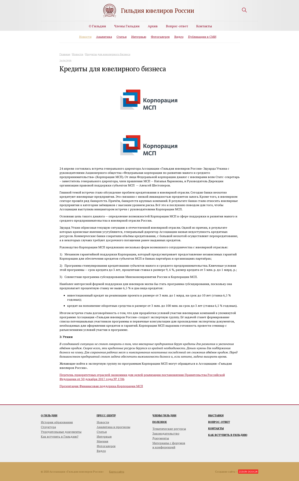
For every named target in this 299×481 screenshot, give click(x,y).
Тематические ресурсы (169, 429)
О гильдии (49, 415)
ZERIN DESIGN (248, 471)
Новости (85, 37)
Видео (178, 37)
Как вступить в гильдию (227, 435)
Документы (160, 438)
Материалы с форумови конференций (168, 445)
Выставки (216, 415)
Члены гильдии (164, 415)
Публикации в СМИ (202, 37)
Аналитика (104, 37)
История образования (57, 422)
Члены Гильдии (127, 26)
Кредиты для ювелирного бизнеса (107, 54)
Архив (153, 26)
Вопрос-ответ (177, 26)
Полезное (159, 422)
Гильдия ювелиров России (157, 10)
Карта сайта (116, 471)
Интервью (138, 37)
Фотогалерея (160, 37)
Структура (48, 427)
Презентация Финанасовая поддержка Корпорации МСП (101, 386)
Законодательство (165, 433)
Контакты (204, 26)
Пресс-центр (106, 415)
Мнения (102, 441)
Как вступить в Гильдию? (59, 436)
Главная (64, 54)
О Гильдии (97, 26)
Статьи (122, 37)
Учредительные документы (61, 432)
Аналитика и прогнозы (113, 427)
